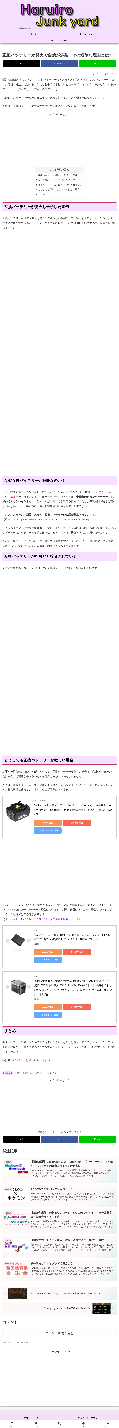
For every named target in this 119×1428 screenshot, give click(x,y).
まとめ (41, 194)
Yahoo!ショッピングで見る (47, 830)
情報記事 (7, 1073)
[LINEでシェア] (97, 63)
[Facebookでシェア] (59, 63)
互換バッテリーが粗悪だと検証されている (60, 184)
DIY (17, 1073)
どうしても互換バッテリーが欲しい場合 (59, 189)
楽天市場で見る (77, 823)
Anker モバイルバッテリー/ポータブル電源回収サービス (46, 919)
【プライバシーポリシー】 (89, 1418)
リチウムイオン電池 (32, 1073)
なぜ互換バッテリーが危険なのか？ (56, 180)
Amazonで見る (48, 823)
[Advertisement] (59, 138)
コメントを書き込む (59, 1333)
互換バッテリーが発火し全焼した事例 (57, 175)
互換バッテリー (51, 1073)
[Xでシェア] (21, 63)
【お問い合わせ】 (30, 1418)
